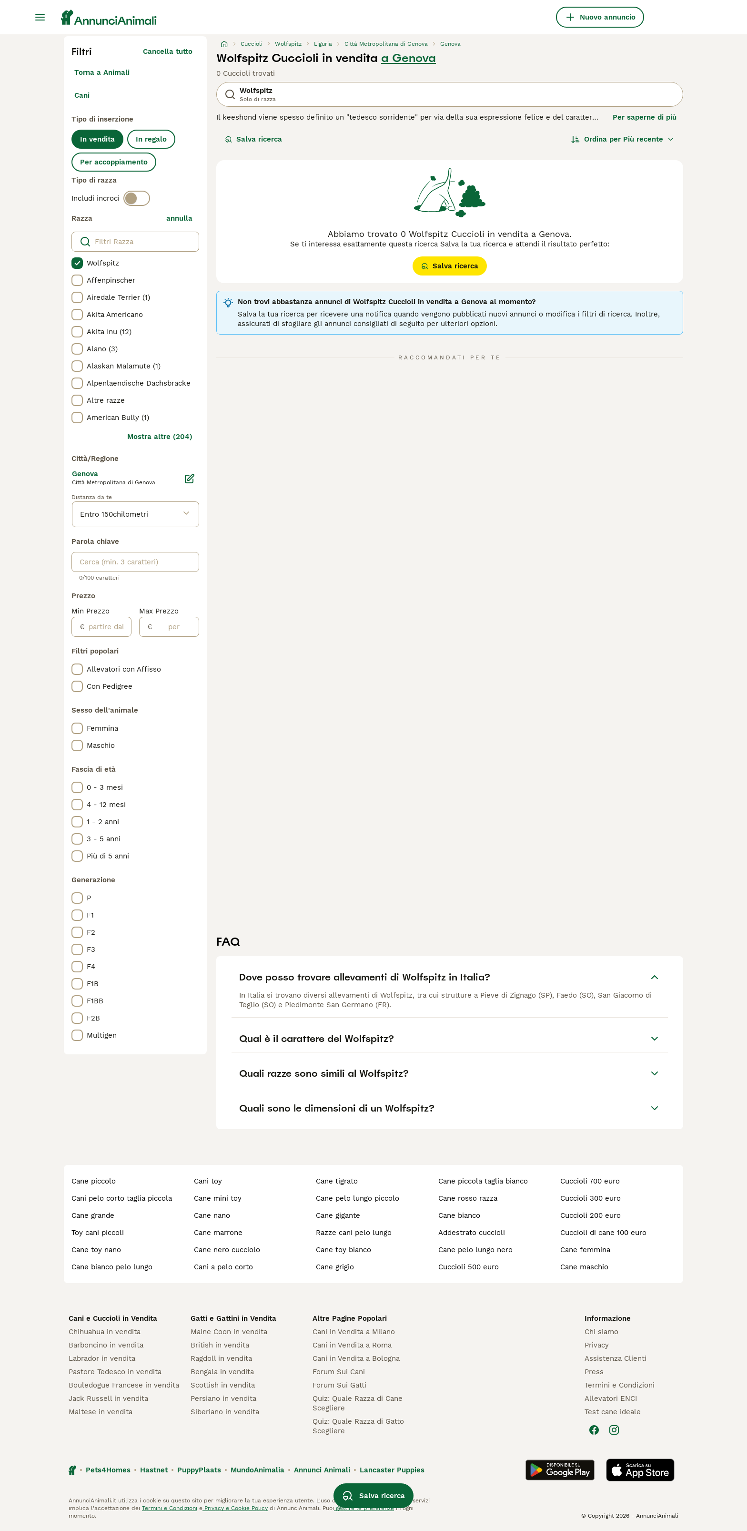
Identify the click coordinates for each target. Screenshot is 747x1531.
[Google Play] (560, 1470)
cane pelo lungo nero (475, 1249)
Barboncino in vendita (106, 1345)
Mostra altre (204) (159, 436)
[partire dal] (108, 626)
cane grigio (335, 1267)
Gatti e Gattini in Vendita (233, 1318)
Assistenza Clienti (615, 1358)
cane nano (212, 1215)
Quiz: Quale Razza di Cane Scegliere (358, 1403)
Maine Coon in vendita (229, 1331)
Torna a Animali (102, 72)
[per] (175, 626)
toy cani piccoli (97, 1232)
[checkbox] (77, 263)
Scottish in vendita (223, 1385)
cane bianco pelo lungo (111, 1267)
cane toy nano (96, 1249)
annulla (179, 218)
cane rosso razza (467, 1198)
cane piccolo (93, 1181)
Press (594, 1372)
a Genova (408, 58)
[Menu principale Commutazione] (40, 17)
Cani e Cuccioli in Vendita (113, 1318)
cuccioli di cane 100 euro (603, 1232)
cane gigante (338, 1215)
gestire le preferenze (364, 1508)
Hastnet (154, 1470)
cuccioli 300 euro (590, 1198)
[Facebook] (594, 1429)
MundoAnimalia (257, 1470)
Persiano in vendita (223, 1398)
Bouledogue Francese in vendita (124, 1385)
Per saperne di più (644, 117)
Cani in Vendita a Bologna (356, 1358)
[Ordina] (622, 139)
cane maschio (584, 1267)
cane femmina (585, 1249)
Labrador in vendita (102, 1358)
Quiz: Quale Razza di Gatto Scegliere (358, 1426)
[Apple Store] (640, 1470)
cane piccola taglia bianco (483, 1181)
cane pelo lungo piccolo (357, 1198)
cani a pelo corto (223, 1267)
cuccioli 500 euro (468, 1267)
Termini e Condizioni (620, 1385)
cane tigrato (337, 1181)
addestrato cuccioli (471, 1232)
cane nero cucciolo (227, 1249)
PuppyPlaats (199, 1470)
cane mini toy (218, 1198)
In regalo (151, 139)
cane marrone (218, 1232)
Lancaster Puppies (392, 1470)
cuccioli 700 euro (590, 1181)
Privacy (597, 1345)
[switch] (136, 198)
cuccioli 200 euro (590, 1215)
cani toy (208, 1181)
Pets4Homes (108, 1470)
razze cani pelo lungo (354, 1232)
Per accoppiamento (114, 162)
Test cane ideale (613, 1412)
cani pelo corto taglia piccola (121, 1198)
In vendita (97, 139)
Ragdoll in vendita (221, 1358)
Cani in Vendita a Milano (354, 1331)
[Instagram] (614, 1429)
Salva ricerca (253, 139)
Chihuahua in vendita (105, 1331)
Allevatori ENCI (611, 1398)
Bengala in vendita (222, 1372)
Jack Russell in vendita (108, 1398)
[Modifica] (189, 478)
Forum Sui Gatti (339, 1385)
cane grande (92, 1215)
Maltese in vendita (100, 1412)
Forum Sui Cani (339, 1372)
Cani (82, 95)
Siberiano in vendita (225, 1412)
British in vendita (220, 1345)
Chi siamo (601, 1331)
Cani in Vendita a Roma (352, 1345)
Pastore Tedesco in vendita (115, 1372)
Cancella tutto (167, 51)
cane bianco (459, 1215)
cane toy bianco (343, 1249)
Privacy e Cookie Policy (235, 1508)
